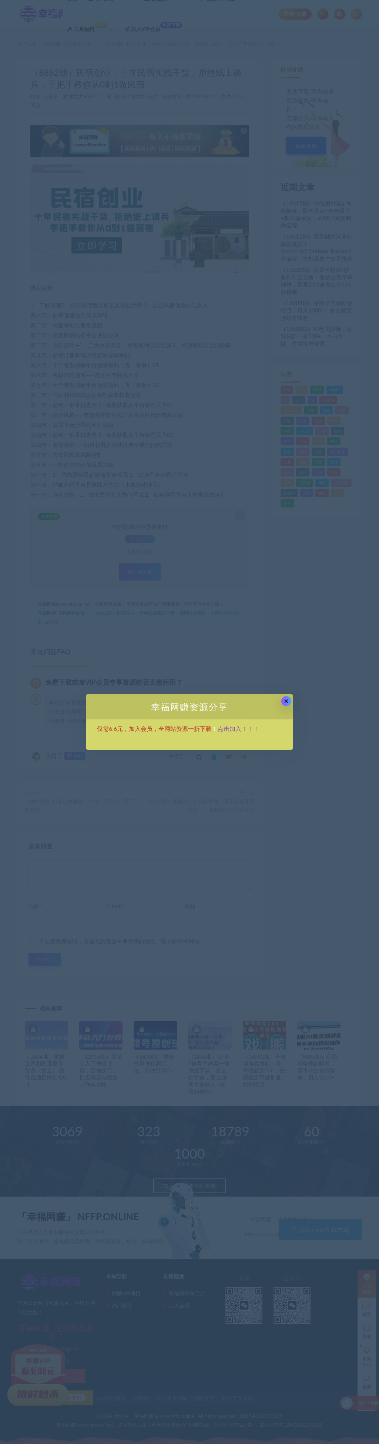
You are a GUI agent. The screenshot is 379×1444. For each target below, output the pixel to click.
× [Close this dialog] (286, 701)
